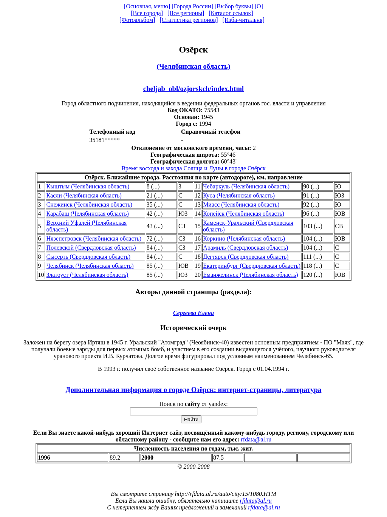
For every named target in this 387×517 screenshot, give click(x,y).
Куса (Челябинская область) (239, 195)
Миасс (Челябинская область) (241, 204)
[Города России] (192, 6)
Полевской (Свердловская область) (91, 247)
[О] (259, 6)
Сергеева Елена (193, 313)
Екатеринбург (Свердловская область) (251, 265)
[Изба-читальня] (244, 20)
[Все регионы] (185, 13)
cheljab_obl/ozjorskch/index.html (193, 89)
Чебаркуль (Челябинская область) (246, 186)
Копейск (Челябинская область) (243, 213)
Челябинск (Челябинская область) (90, 265)
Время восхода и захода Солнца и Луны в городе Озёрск (193, 168)
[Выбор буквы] (234, 6)
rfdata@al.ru (256, 439)
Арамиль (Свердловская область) (245, 247)
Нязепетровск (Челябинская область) (94, 238)
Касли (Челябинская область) (84, 195)
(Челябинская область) (193, 66)
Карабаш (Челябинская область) (87, 213)
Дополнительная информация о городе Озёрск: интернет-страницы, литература (194, 390)
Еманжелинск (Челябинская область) (250, 275)
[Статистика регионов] (188, 20)
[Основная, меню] (147, 6)
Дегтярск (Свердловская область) (245, 256)
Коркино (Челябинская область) (244, 238)
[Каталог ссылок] (231, 13)
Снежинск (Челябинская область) (89, 204)
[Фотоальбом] (137, 20)
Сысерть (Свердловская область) (88, 256)
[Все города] (147, 13)
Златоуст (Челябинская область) (87, 275)
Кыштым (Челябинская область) (88, 186)
